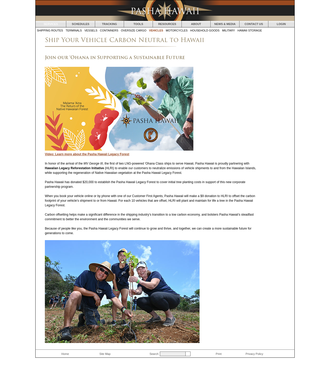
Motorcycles (177, 30)
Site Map (104, 353)
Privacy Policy (254, 353)
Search (154, 353)
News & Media (225, 24)
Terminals (73, 30)
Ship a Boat (281, 79)
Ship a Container (281, 114)
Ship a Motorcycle (281, 62)
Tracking (109, 24)
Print (219, 353)
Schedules (80, 24)
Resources (167, 24)
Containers (109, 30)
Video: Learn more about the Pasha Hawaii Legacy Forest (87, 154)
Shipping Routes (50, 30)
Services (51, 24)
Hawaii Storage (249, 30)
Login (281, 24)
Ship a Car (281, 45)
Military (228, 30)
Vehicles (156, 30)
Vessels (90, 30)
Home (65, 353)
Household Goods (205, 30)
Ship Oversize (281, 97)
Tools (138, 24)
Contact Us (254, 24)
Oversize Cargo (133, 30)
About (196, 24)
